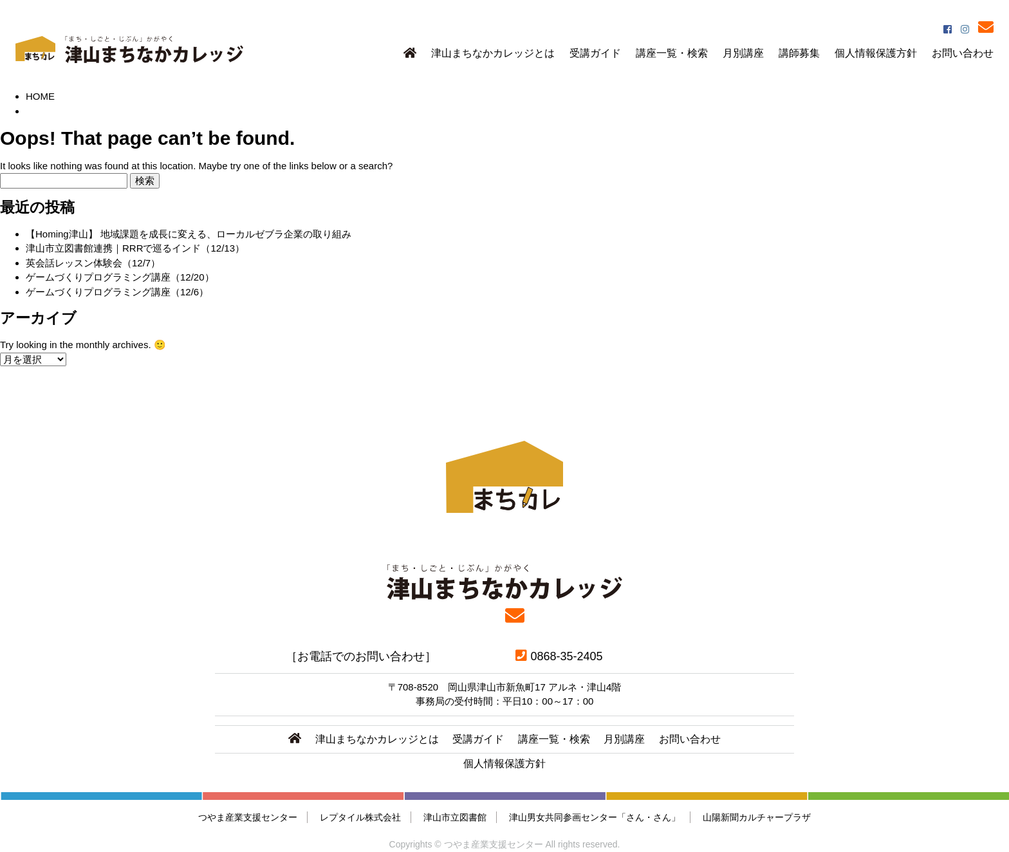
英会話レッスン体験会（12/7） (93, 262)
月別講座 (743, 53)
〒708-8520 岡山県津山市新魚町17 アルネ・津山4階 (505, 686)
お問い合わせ (963, 53)
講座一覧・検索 (672, 53)
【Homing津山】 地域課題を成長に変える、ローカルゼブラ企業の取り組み (188, 233)
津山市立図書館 (454, 817)
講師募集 (799, 53)
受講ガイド (595, 53)
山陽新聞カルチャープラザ (757, 817)
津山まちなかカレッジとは (493, 53)
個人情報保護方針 (876, 53)
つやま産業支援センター (247, 817)
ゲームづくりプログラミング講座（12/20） (120, 277)
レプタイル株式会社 (360, 817)
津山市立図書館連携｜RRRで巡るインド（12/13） (135, 248)
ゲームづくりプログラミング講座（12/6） (117, 291)
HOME (40, 96)
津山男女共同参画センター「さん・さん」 (594, 817)
